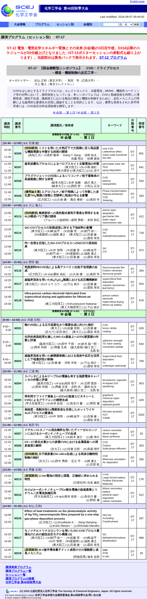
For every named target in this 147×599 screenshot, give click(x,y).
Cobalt (106, 417)
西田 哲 (76, 186)
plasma (107, 180)
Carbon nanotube (112, 270)
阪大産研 (77, 347)
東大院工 (71, 167)
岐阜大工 (58, 186)
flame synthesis (111, 436)
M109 (17, 195)
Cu (104, 362)
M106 (17, 153)
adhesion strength (113, 340)
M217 (17, 537)
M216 (17, 518)
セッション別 (65, 24)
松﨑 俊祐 (93, 158)
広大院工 (44, 199)
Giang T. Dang (72, 155)
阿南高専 (80, 556)
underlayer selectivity (114, 365)
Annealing (108, 518)
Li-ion (106, 474)
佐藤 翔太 (77, 158)
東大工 (55, 328)
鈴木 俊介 (76, 437)
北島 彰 (95, 350)
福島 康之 (59, 234)
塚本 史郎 (93, 556)
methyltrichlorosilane (114, 236)
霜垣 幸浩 (93, 238)
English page (137, 1)
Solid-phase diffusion (114, 448)
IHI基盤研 (42, 234)
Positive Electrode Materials (113, 482)
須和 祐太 (90, 155)
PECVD (107, 515)
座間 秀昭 (77, 220)
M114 (17, 232)
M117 (17, 283)
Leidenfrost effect (112, 151)
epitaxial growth (111, 404)
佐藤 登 (72, 231)
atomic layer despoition (109, 212)
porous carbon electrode (111, 297)
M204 (17, 383)
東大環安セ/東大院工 (71, 170)
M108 (17, 180)
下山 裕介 (73, 284)
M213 (17, 479)
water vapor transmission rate (112, 221)
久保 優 (62, 199)
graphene (108, 395)
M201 (17, 328)
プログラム (42, 24)
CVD (105, 177)
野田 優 (33, 262)
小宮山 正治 (92, 186)
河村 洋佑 (71, 362)
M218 (17, 553)
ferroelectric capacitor (115, 380)
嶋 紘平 (55, 231)
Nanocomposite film (114, 267)
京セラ (50, 331)
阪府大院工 (47, 343)
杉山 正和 (35, 506)
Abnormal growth (112, 273)
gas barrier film (111, 216)
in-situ (106, 556)
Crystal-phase (110, 521)
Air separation (110, 462)
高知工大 (35, 155)
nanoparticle (109, 183)
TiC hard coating (112, 343)
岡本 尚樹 (40, 347)
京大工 (55, 449)
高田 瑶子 (71, 383)
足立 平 (76, 461)
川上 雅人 (35, 205)
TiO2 (105, 167)
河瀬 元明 (33, 319)
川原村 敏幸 (51, 155)
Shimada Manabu (89, 525)
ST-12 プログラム (113, 58)
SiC (105, 232)
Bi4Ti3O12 (108, 288)
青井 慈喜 (71, 496)
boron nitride (110, 328)
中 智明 (58, 250)
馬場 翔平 (93, 449)
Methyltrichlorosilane (114, 537)
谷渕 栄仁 (62, 331)
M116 (17, 270)
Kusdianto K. (66, 522)
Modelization (110, 540)
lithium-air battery (112, 304)
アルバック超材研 (56, 220)
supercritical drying (113, 301)
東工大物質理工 (71, 307)
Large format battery (114, 477)
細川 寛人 (90, 182)
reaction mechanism (114, 285)
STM (105, 553)
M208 (17, 445)
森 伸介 (95, 437)
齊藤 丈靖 (60, 347)
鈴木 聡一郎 (89, 343)
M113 (17, 216)
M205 (17, 399)
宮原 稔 (95, 464)
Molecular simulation (114, 459)
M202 (17, 343)
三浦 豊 (33, 371)
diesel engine (110, 433)
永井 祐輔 (74, 182)
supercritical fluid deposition (112, 280)
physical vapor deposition (111, 496)
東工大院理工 (54, 303)
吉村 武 (76, 386)
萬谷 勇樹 (76, 199)
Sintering (108, 200)
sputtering (108, 386)
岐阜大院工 (59, 182)
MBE (105, 550)
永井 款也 (57, 403)
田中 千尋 (68, 343)
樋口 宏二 (90, 347)
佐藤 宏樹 (73, 328)
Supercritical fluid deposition (112, 358)
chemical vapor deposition (111, 400)
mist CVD (108, 148)
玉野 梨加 (90, 383)
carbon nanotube (112, 430)
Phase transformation (115, 190)
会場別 (87, 24)
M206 (17, 414)
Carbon (107, 445)
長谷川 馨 (76, 403)
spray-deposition (112, 170)
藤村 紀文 (90, 386)
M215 (17, 494)
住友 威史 (93, 482)
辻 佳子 (95, 170)
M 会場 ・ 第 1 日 (64, 112)
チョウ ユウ (52, 284)
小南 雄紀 (90, 167)
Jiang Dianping (87, 522)
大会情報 (19, 24)
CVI (105, 251)
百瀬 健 (33, 143)
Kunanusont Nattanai (83, 303)
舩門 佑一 (90, 231)
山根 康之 (90, 461)
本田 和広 (93, 220)
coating (107, 331)
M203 (17, 361)
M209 (17, 459)
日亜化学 (80, 482)
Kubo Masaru (61, 525)
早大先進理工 (34, 403)
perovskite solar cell (114, 163)
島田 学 (95, 199)
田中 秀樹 (61, 461)
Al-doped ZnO (110, 383)
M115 (17, 250)
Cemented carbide (113, 346)
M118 (17, 300)
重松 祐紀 (59, 274)
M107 (17, 167)
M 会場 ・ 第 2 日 (89, 112)
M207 (17, 433)
